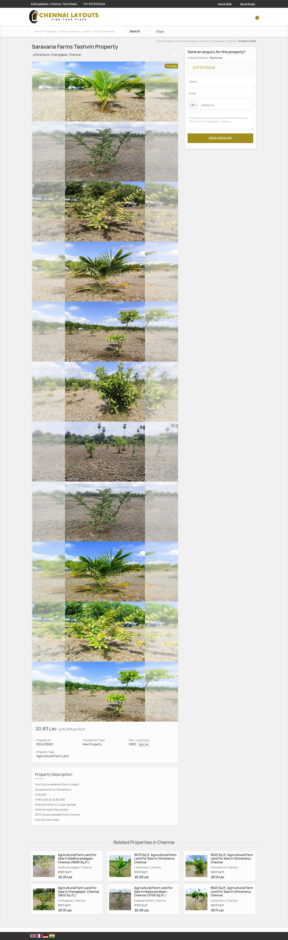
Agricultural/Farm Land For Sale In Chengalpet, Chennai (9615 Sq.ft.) (78, 891)
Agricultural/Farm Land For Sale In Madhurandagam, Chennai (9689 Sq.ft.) (77, 858)
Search (134, 31)
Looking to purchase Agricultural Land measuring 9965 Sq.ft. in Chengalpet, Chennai (220, 121)
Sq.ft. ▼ (143, 744)
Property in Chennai (176, 41)
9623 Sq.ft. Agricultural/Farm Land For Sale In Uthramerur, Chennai (232, 891)
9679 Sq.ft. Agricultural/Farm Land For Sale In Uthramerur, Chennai (155, 858)
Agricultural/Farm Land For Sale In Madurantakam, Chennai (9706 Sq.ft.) (153, 891)
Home (159, 41)
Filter (160, 31)
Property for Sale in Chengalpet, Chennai (212, 41)
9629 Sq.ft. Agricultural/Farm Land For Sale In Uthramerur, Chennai (232, 858)
